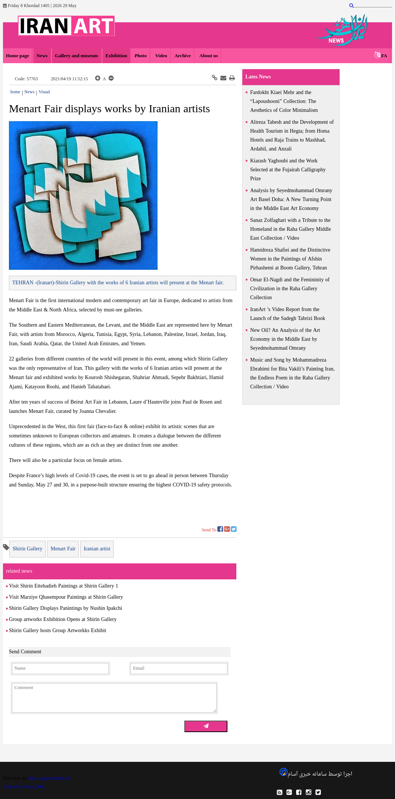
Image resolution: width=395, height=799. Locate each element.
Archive (183, 56)
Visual (44, 92)
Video (160, 56)
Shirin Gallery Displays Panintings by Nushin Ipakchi (65, 609)
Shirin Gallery (27, 549)
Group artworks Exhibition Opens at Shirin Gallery (63, 620)
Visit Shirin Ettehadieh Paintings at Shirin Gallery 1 (63, 586)
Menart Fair (63, 549)
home (15, 92)
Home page (17, 56)
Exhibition (116, 56)
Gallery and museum (76, 56)
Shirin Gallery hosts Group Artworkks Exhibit (57, 631)
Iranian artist (97, 549)
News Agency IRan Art (49, 778)
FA (384, 56)
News (42, 56)
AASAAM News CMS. (24, 787)
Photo (141, 56)
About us (208, 56)
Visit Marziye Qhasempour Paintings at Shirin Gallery (66, 597)
